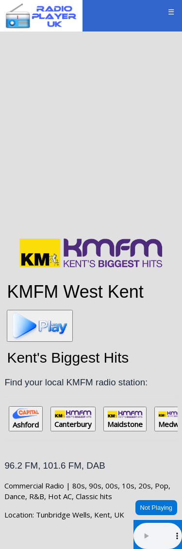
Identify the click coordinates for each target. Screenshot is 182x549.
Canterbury (73, 419)
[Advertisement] (91, 133)
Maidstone (125, 420)
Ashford (26, 419)
